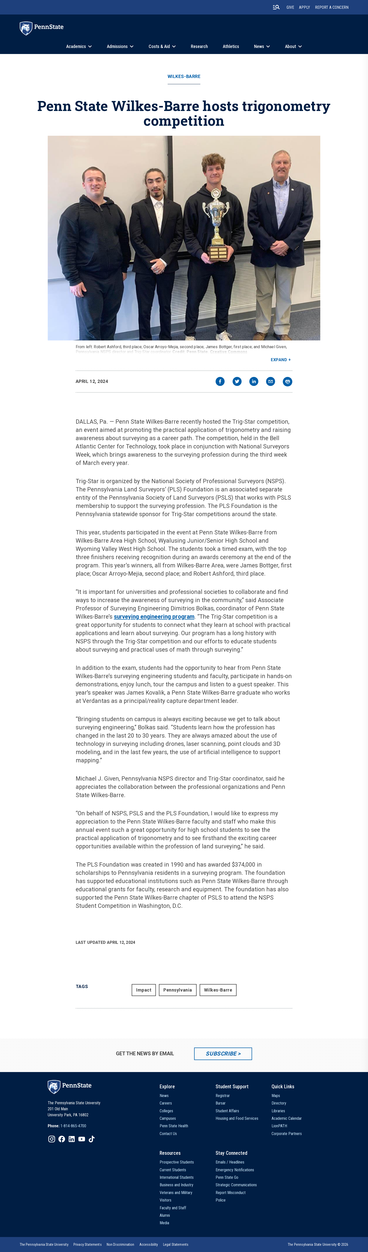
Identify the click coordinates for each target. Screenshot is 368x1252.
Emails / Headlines (230, 1162)
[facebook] (220, 382)
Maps (276, 1095)
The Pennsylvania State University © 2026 (318, 1245)
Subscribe (221, 1054)
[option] (67, 1126)
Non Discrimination (120, 1245)
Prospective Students (177, 1162)
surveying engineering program (154, 616)
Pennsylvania (177, 990)
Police (221, 1200)
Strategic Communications (236, 1185)
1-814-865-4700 (73, 1126)
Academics (76, 46)
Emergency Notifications (235, 1170)
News (259, 46)
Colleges (166, 1111)
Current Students (173, 1170)
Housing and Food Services (237, 1118)
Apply (304, 7)
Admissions (117, 46)
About (290, 46)
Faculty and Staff (173, 1208)
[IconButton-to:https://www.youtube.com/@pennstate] (82, 1139)
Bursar (221, 1103)
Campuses (168, 1118)
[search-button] (276, 7)
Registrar (223, 1095)
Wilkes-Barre (184, 76)
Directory (279, 1103)
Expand (279, 359)
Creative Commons (229, 351)
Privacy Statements (87, 1245)
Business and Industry (176, 1185)
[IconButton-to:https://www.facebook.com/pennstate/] (62, 1139)
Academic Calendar (287, 1118)
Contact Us (168, 1133)
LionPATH (279, 1126)
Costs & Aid (159, 46)
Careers (166, 1103)
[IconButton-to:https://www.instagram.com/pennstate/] (52, 1139)
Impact (143, 990)
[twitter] (237, 382)
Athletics (231, 46)
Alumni (165, 1215)
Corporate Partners (287, 1133)
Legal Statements (176, 1245)
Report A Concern (332, 7)
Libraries (278, 1111)
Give (290, 7)
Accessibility (148, 1245)
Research (199, 46)
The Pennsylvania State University (44, 1245)
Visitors (165, 1200)
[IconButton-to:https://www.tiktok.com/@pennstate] (92, 1139)
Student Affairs (227, 1111)
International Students (177, 1177)
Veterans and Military (176, 1192)
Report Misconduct (231, 1192)
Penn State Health (174, 1126)
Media (164, 1223)
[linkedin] (253, 382)
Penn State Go (227, 1177)
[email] (270, 382)
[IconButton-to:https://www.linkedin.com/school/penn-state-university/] (72, 1139)
